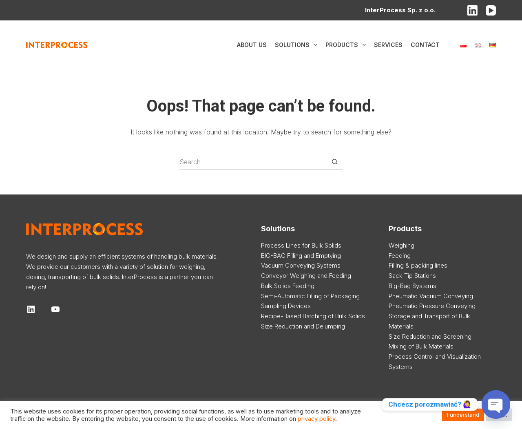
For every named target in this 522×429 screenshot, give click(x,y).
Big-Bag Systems (412, 286)
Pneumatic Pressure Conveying (432, 306)
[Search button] (334, 162)
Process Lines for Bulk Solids (301, 245)
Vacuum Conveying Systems (301, 265)
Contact (425, 44)
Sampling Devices (286, 306)
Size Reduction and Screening (430, 336)
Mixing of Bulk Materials (421, 346)
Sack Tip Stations (412, 275)
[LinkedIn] (472, 10)
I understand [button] (463, 414)
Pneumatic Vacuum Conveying (431, 296)
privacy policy (316, 418)
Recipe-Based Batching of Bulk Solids (313, 316)
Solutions (298, 45)
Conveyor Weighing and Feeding (306, 275)
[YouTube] (491, 10)
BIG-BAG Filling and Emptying (301, 255)
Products (347, 45)
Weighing (401, 245)
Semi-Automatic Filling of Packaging (310, 296)
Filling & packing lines (418, 265)
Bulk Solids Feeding (287, 286)
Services (388, 44)
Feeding (400, 255)
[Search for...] (252, 162)
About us (252, 44)
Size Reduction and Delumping (303, 326)
